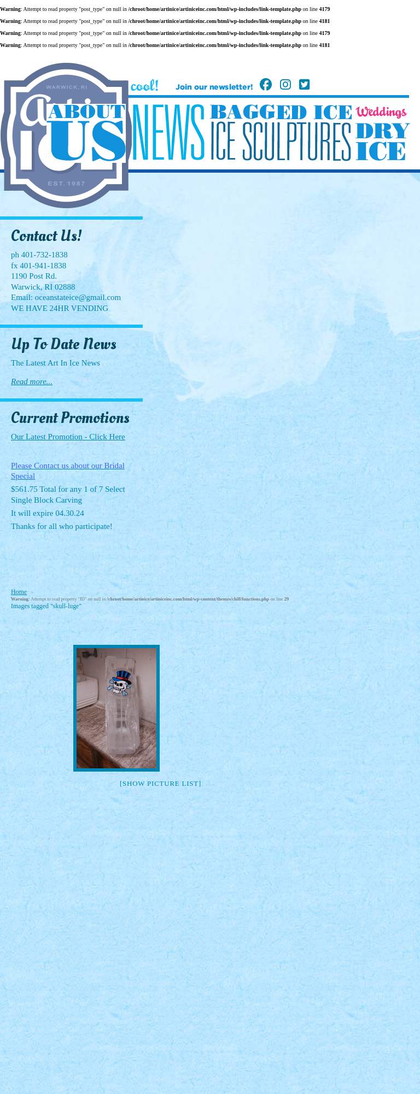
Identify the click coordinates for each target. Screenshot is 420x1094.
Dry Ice (383, 141)
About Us (86, 133)
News (168, 132)
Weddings (381, 112)
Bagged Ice (280, 112)
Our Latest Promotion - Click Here (68, 436)
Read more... (31, 381)
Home (19, 592)
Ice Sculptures (280, 141)
